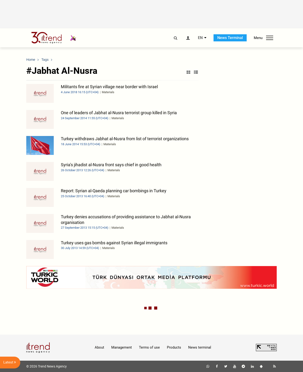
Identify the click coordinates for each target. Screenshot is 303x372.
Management (121, 347)
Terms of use (149, 347)
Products (174, 347)
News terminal (199, 347)
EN (200, 38)
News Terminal (230, 37)
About (99, 347)
